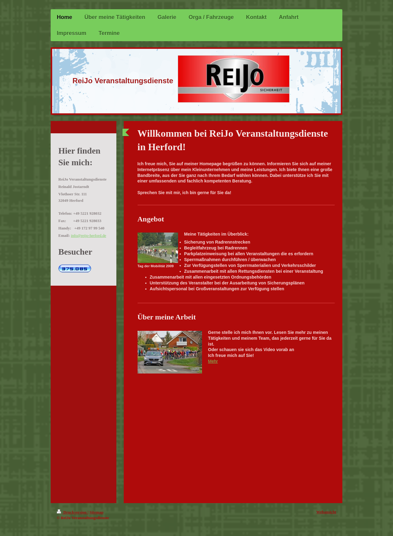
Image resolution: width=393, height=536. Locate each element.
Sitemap (96, 512)
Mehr (213, 361)
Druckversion (72, 512)
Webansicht (326, 512)
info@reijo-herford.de (88, 235)
